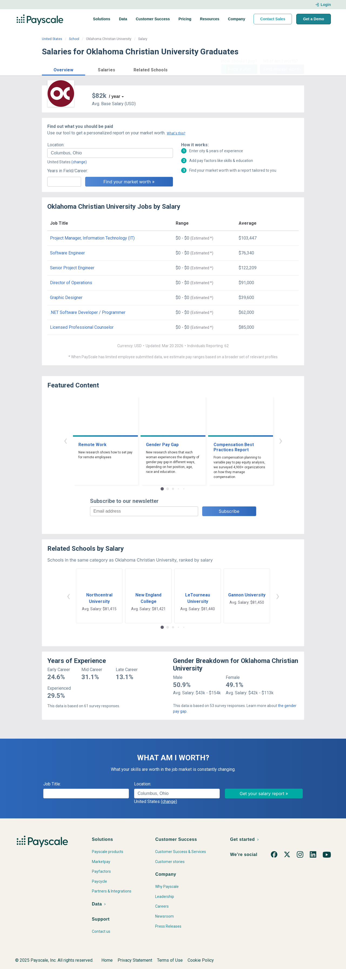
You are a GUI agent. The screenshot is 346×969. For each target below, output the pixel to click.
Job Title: (52, 784)
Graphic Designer (66, 297)
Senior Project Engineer (72, 267)
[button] (63, 69)
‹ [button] (65, 440)
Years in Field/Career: (67, 170)
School (74, 39)
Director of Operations (71, 282)
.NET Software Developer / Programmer (87, 312)
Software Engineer (67, 252)
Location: (55, 144)
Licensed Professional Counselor (82, 327)
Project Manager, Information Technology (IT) (92, 238)
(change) (79, 162)
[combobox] (110, 153)
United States (52, 39)
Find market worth (282, 69)
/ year (114, 96)
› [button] (280, 440)
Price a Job (239, 69)
